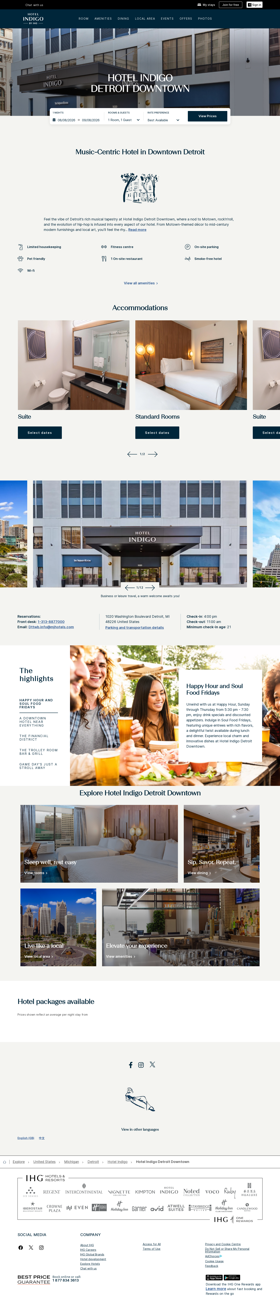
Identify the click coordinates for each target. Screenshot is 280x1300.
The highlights (36, 675)
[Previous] (131, 454)
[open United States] (44, 1162)
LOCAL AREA (145, 18)
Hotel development (93, 1259)
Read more (137, 230)
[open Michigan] (71, 1162)
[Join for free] (230, 5)
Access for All (152, 1244)
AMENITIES (103, 18)
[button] (254, 5)
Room (84, 18)
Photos (205, 18)
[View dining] (198, 873)
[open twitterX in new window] (150, 1065)
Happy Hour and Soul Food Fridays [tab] (36, 703)
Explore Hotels (90, 1263)
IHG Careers (88, 1249)
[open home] (6, 1162)
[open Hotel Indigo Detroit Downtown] (161, 1162)
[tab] (38, 676)
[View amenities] (120, 957)
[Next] (153, 454)
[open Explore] (20, 1162)
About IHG (87, 1245)
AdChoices (213, 1256)
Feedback (211, 1266)
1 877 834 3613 (65, 1280)
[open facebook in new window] (129, 1065)
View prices (208, 116)
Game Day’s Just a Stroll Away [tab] (38, 766)
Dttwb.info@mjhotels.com (51, 627)
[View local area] (38, 957)
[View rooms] (35, 873)
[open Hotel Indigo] (117, 1162)
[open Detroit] (93, 1162)
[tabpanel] (175, 715)
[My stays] (206, 5)
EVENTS (167, 18)
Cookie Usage (214, 1261)
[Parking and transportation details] (134, 628)
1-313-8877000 (51, 622)
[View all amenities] (140, 284)
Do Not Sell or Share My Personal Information (227, 1250)
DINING (123, 18)
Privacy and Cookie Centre (223, 1244)
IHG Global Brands (92, 1254)
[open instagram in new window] (139, 1065)
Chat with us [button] (34, 5)
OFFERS (186, 18)
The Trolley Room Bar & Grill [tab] (38, 752)
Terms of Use (152, 1248)
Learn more (216, 1289)
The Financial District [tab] (34, 737)
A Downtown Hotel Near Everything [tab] (32, 721)
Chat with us (88, 1268)
